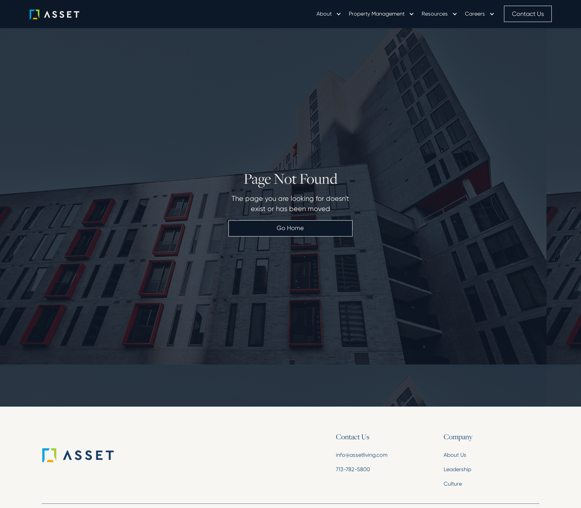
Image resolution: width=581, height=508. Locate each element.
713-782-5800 (353, 469)
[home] (65, 13)
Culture (453, 484)
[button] (328, 14)
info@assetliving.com (361, 455)
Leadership (457, 469)
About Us (455, 455)
